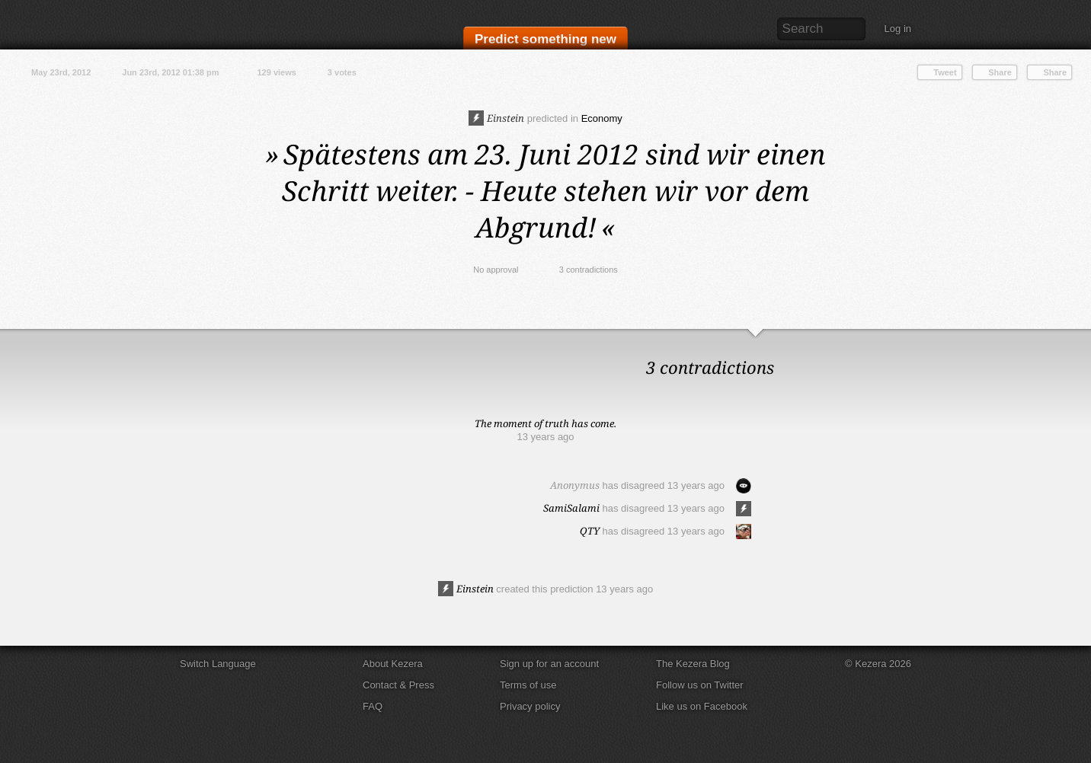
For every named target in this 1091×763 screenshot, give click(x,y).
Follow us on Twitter (700, 685)
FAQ (372, 706)
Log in (898, 28)
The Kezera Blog (693, 663)
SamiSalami (571, 508)
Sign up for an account (549, 663)
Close (1076, 344)
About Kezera (393, 663)
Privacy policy (530, 706)
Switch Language (218, 663)
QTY (590, 531)
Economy (601, 118)
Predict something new (545, 39)
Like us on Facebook (701, 706)
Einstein (496, 118)
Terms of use (528, 685)
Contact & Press (398, 685)
